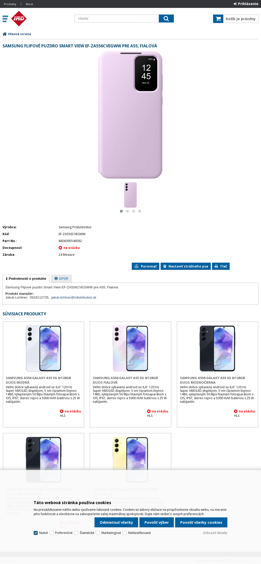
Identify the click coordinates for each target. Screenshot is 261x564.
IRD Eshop (40, 18)
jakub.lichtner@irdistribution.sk (73, 297)
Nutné (43, 533)
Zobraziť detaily (215, 532)
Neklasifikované (139, 533)
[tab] (26, 279)
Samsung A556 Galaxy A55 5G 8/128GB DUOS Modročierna (212, 380)
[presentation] (26, 279)
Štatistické (87, 533)
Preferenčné (64, 533)
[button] (121, 211)
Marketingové (111, 533)
